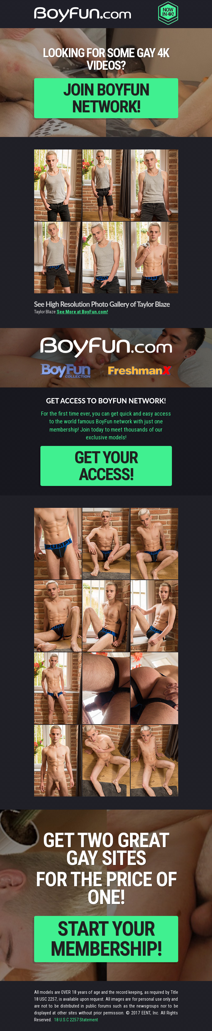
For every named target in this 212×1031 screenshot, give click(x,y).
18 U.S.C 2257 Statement (76, 1019)
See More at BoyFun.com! (82, 312)
